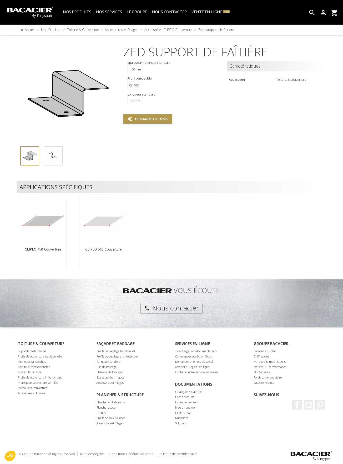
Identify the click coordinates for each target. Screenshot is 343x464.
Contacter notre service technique (196, 372)
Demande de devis (147, 119)
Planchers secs (105, 407)
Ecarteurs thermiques (110, 377)
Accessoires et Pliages (31, 393)
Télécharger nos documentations (196, 351)
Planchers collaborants (110, 402)
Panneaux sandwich (108, 362)
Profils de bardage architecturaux (117, 356)
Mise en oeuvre (185, 407)
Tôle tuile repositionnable (34, 367)
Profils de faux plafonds (110, 418)
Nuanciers (181, 418)
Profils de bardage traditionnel (115, 351)
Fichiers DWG (183, 413)
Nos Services (262, 372)
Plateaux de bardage (109, 372)
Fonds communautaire (268, 377)
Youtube (308, 405)
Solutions (181, 423)
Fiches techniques (186, 402)
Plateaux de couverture (33, 388)
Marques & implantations (270, 362)
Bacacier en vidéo (265, 351)
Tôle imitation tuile (30, 372)
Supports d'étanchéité (32, 351)
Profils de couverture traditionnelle (40, 356)
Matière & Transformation (270, 367)
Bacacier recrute (264, 383)
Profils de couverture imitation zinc (40, 377)
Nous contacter (171, 307)
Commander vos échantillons (193, 356)
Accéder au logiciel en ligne (192, 367)
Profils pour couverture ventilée (38, 383)
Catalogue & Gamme (188, 392)
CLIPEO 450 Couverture (43, 249)
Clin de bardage (106, 367)
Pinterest (320, 405)
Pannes (101, 413)
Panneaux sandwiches (32, 362)
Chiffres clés (261, 356)
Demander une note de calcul (194, 362)
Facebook (297, 405)
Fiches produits (184, 397)
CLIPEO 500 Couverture (103, 249)
